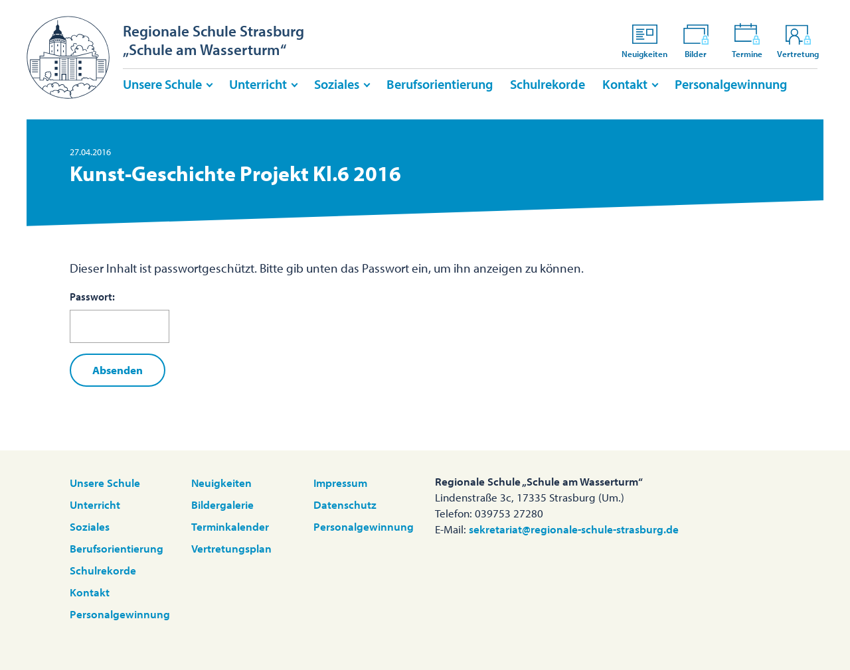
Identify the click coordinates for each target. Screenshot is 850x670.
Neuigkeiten (644, 40)
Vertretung (798, 40)
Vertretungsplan (231, 548)
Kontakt (624, 84)
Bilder (696, 40)
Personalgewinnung (731, 84)
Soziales (336, 84)
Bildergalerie (222, 504)
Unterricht (258, 84)
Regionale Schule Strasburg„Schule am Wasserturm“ (213, 40)
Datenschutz (345, 504)
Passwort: (119, 316)
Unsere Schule (162, 84)
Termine (747, 40)
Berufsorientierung (439, 84)
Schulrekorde (547, 84)
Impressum (340, 483)
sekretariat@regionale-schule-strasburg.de (574, 529)
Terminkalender (230, 526)
